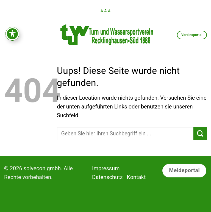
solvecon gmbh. (43, 168)
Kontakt (136, 177)
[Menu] (8, 35)
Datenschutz (107, 177)
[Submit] (200, 133)
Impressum (106, 168)
